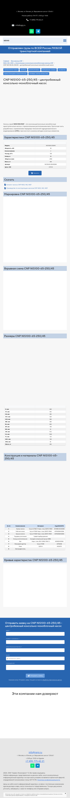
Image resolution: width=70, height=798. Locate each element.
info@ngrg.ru (35, 752)
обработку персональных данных (52, 680)
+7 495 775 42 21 (35, 761)
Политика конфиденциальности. (48, 780)
